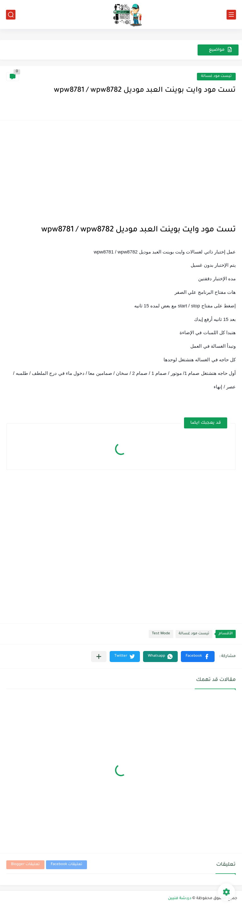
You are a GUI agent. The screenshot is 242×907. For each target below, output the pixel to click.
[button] (198, 656)
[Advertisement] (121, 171)
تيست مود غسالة (216, 76)
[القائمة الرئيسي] (231, 15)
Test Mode (161, 634)
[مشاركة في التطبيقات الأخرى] (99, 656)
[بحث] (10, 15)
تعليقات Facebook (66, 865)
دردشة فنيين (179, 898)
